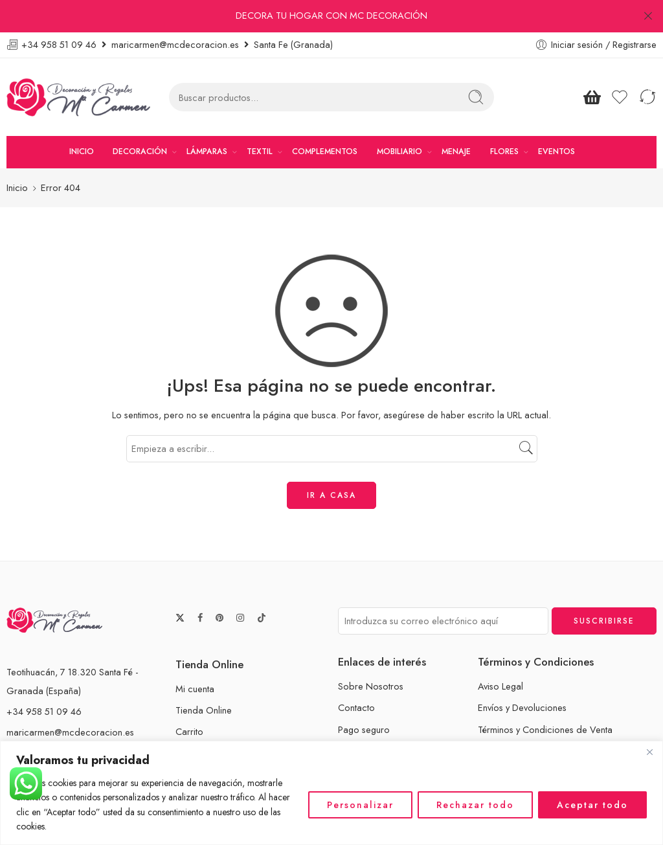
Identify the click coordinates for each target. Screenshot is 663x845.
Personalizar (360, 804)
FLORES (504, 120)
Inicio (17, 156)
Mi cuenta (194, 657)
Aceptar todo (592, 804)
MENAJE (456, 120)
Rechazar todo (475, 804)
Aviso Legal (500, 655)
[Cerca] (649, 752)
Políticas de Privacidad (524, 720)
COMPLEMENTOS (324, 120)
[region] (331, 793)
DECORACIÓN (140, 120)
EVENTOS (556, 120)
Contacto (356, 676)
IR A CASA (331, 463)
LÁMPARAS (206, 120)
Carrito (189, 700)
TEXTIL (260, 120)
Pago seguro (364, 697)
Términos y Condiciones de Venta (545, 697)
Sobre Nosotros (370, 655)
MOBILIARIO (399, 120)
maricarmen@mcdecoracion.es (70, 701)
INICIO (81, 120)
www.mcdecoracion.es (53, 721)
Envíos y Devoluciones (522, 676)
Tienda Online (203, 679)
